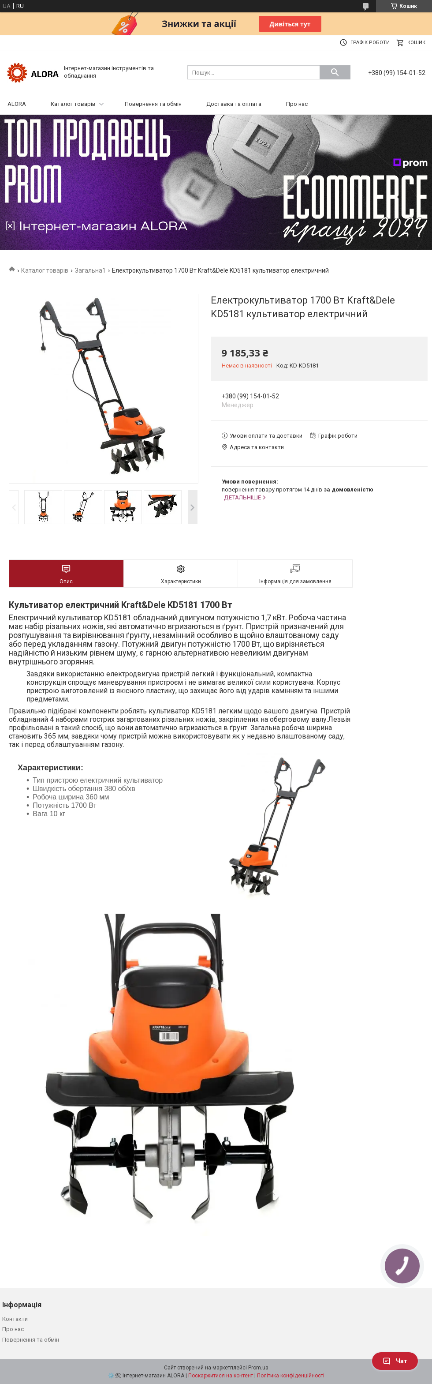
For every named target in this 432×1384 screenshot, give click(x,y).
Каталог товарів (73, 104)
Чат (395, 1361)
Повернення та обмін (153, 104)
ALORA (16, 104)
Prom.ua (258, 1368)
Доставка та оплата (233, 104)
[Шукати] (335, 72)
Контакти (15, 1319)
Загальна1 (90, 270)
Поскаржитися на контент (220, 1376)
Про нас (297, 104)
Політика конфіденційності (290, 1376)
